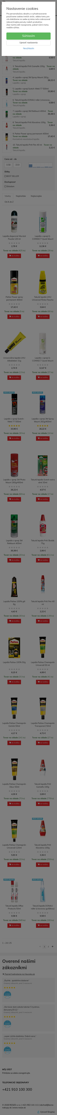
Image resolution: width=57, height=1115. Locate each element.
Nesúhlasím (28, 49)
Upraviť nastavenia (28, 43)
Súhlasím (28, 36)
